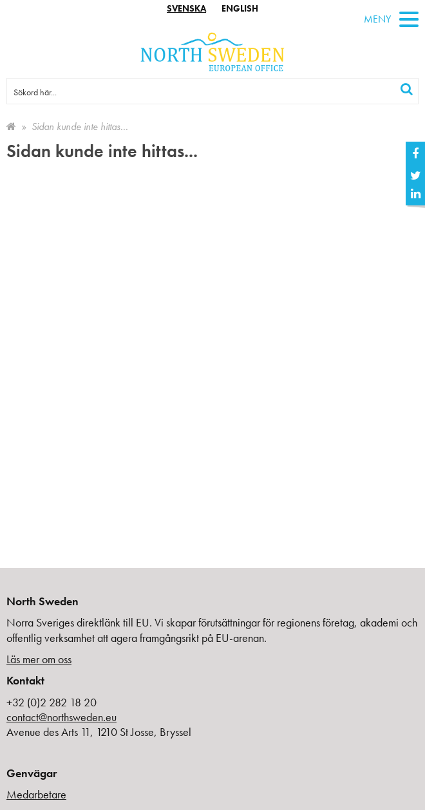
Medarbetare (36, 794)
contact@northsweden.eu (61, 717)
